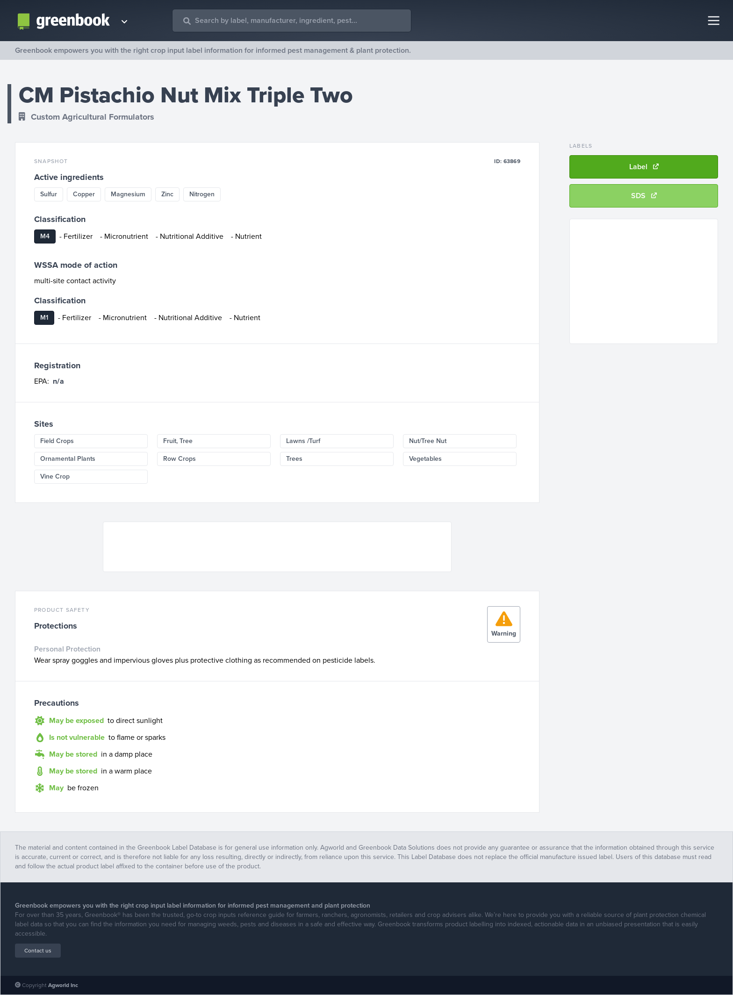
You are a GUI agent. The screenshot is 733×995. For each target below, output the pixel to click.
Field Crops (57, 441)
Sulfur (48, 194)
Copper (84, 194)
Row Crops (179, 459)
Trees (294, 459)
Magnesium (128, 194)
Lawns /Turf (303, 441)
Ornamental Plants (67, 459)
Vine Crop (55, 476)
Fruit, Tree (178, 441)
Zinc (167, 194)
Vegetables (425, 459)
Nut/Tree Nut (427, 441)
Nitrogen (202, 194)
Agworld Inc (63, 985)
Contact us (37, 950)
